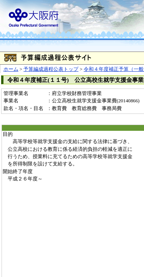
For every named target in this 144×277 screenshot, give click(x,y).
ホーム (10, 69)
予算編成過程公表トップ (50, 69)
